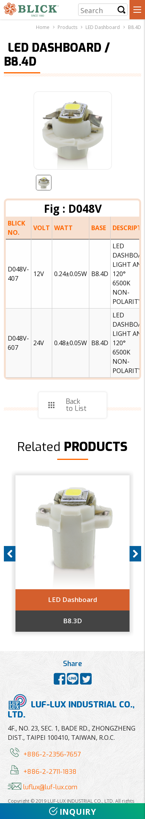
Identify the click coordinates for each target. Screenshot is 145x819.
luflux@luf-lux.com (42, 787)
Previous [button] (9, 553)
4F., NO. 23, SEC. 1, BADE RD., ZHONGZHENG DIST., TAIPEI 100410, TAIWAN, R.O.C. (71, 733)
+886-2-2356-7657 (44, 754)
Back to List (76, 405)
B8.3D (72, 621)
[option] (72, 553)
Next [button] (135, 553)
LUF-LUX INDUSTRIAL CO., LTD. (71, 707)
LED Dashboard (72, 600)
